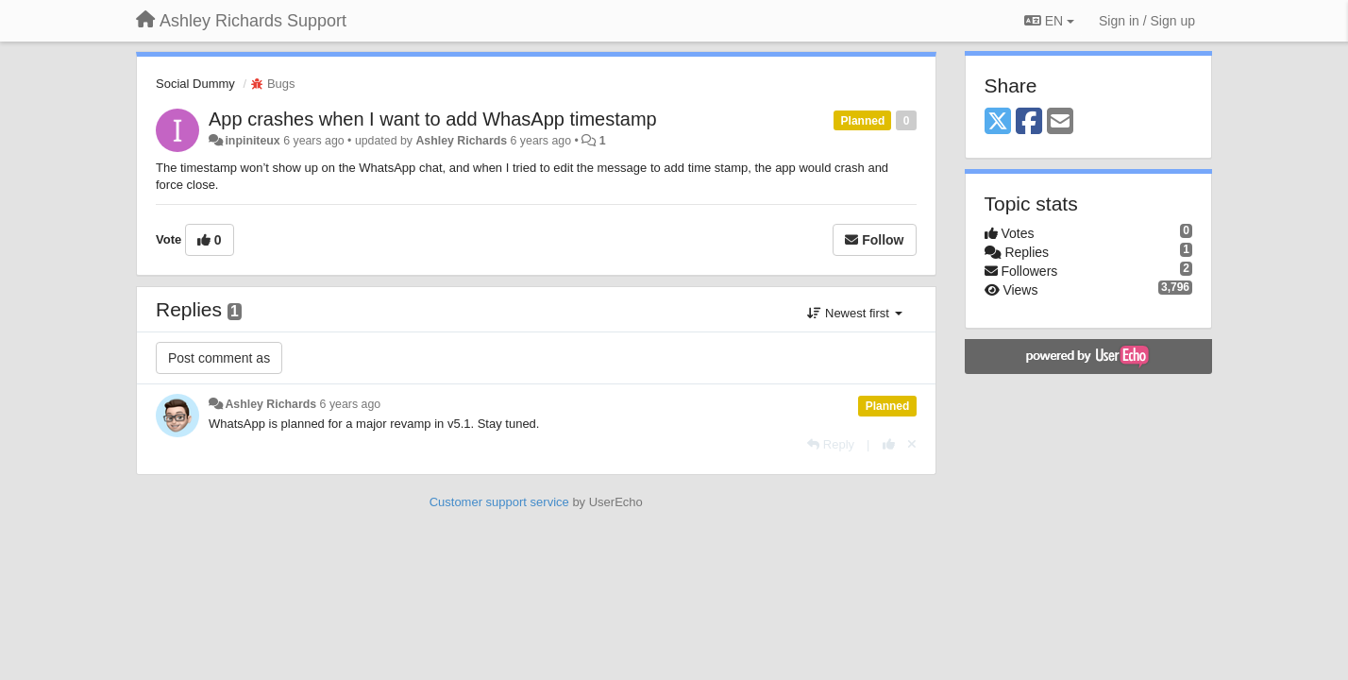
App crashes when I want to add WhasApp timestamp (433, 119)
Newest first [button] (854, 313)
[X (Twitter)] (998, 122)
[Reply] (830, 444)
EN (1049, 20)
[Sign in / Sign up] (1147, 21)
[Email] (1060, 122)
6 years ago (350, 404)
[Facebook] (1029, 122)
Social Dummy (195, 83)
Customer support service (499, 502)
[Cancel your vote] (912, 444)
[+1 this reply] (889, 444)
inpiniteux (252, 140)
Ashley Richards (461, 140)
